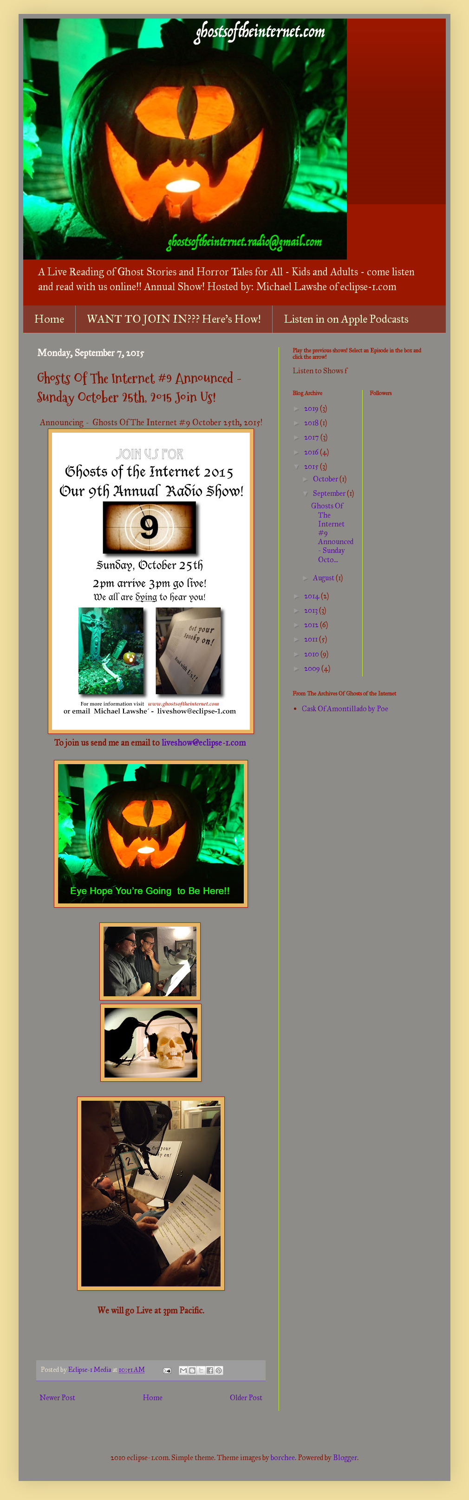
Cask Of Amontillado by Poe (345, 708)
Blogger (345, 1457)
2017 (312, 437)
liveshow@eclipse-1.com (205, 743)
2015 (312, 466)
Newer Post (57, 1397)
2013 (311, 610)
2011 (311, 639)
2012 (312, 624)
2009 (312, 668)
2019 (312, 408)
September (330, 493)
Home (49, 319)
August (324, 577)
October (326, 478)
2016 (312, 452)
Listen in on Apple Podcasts (346, 319)
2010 (312, 653)
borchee (283, 1457)
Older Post (246, 1397)
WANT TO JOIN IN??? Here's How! (174, 319)
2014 (312, 595)
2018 (312, 422)
